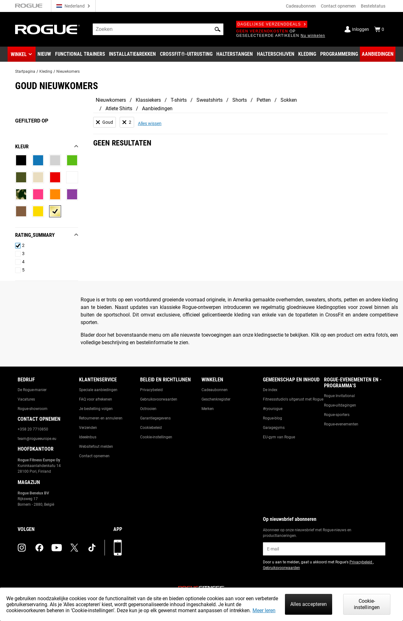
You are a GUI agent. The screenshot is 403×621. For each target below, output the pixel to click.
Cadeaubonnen (301, 6)
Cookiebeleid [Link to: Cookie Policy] (151, 427)
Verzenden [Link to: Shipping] (88, 427)
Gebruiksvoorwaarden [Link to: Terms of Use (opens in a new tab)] (281, 568)
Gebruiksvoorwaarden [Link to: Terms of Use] (158, 399)
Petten (264, 100)
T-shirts (179, 100)
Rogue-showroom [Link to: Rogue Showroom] (33, 409)
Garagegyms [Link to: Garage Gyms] (274, 427)
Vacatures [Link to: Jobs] (26, 399)
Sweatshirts (209, 100)
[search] (158, 29)
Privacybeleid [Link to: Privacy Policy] (151, 390)
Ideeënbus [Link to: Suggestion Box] (87, 437)
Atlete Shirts (118, 108)
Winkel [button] (19, 54)
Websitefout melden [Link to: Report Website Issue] (96, 446)
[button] (218, 29)
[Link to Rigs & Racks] (132, 54)
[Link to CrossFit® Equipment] (186, 54)
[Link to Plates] (275, 54)
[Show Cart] (379, 29)
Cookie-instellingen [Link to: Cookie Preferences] (156, 437)
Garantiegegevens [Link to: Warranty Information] (155, 418)
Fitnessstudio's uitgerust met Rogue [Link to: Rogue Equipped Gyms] (293, 399)
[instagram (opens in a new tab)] (22, 547)
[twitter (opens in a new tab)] (74, 547)
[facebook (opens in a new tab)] (39, 547)
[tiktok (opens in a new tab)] (92, 547)
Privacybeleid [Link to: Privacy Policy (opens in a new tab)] (361, 562)
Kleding (45, 71)
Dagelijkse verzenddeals (271, 24)
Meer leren (264, 610)
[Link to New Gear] (44, 54)
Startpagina (25, 71)
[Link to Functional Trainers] (80, 54)
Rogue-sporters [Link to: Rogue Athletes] (336, 415)
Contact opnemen (338, 6)
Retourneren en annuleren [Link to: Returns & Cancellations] (100, 418)
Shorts (239, 100)
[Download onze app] (118, 547)
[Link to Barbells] (234, 54)
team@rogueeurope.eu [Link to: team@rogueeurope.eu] (37, 438)
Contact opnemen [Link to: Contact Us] (94, 456)
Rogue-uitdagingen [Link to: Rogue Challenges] (340, 405)
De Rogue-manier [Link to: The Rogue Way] (32, 390)
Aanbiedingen (157, 108)
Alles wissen (150, 123)
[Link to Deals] (377, 54)
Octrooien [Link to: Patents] (148, 409)
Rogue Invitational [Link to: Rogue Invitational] (339, 396)
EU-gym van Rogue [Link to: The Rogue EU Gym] (279, 437)
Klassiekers (148, 100)
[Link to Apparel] (307, 54)
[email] (324, 548)
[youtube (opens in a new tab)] (57, 547)
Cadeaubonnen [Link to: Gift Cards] (215, 390)
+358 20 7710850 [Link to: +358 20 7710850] (33, 429)
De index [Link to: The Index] (270, 390)
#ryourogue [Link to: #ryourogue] (272, 409)
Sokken (289, 100)
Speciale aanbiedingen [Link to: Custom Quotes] (98, 390)
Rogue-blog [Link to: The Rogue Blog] (272, 418)
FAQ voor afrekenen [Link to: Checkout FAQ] (95, 399)
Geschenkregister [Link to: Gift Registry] (216, 399)
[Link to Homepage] (47, 29)
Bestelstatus (373, 6)
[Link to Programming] (339, 54)
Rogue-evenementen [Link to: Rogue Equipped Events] (341, 424)
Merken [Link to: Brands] (208, 409)
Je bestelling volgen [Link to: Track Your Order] (96, 409)
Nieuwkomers (68, 71)
